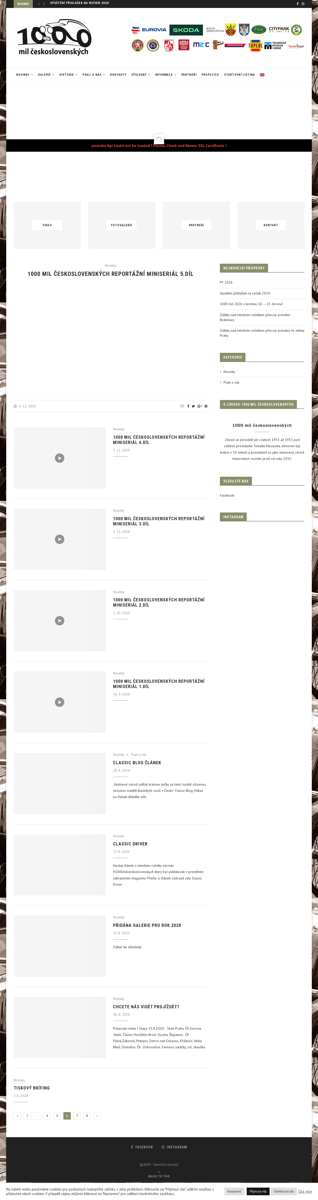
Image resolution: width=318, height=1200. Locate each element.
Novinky (23, 74)
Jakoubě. (173, 1164)
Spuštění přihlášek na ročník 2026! (79, 4)
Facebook (227, 495)
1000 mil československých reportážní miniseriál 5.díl (111, 273)
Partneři (189, 74)
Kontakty (118, 74)
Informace (164, 74)
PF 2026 (226, 282)
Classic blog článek (137, 762)
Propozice (210, 74)
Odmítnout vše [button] (284, 1191)
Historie (66, 74)
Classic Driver (130, 843)
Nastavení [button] (234, 1191)
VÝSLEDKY (139, 74)
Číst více (305, 1191)
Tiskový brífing (32, 1088)
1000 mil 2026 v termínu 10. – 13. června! (251, 304)
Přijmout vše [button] (258, 1191)
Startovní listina (239, 74)
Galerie (44, 74)
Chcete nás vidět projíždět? (146, 1006)
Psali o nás (92, 74)
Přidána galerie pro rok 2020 (147, 925)
